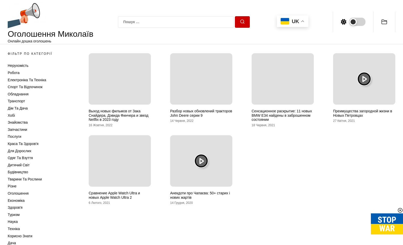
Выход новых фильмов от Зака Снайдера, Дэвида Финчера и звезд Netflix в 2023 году (118, 115)
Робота (14, 73)
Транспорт (16, 101)
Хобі (11, 115)
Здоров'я (15, 207)
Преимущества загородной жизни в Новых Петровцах (362, 113)
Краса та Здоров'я (23, 144)
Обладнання (18, 94)
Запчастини (17, 130)
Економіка (16, 200)
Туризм (14, 215)
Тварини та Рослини (25, 179)
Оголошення (18, 193)
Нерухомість (18, 65)
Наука (13, 222)
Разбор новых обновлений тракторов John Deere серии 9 (201, 113)
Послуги (14, 136)
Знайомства (18, 122)
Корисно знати (20, 236)
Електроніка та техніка (27, 80)
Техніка (14, 229)
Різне (12, 186)
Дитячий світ (19, 165)
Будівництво (18, 172)
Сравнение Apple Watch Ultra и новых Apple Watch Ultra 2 (114, 195)
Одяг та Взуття (20, 158)
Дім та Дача (18, 108)
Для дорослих (19, 151)
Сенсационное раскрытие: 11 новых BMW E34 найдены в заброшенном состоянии (282, 115)
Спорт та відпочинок (25, 87)
